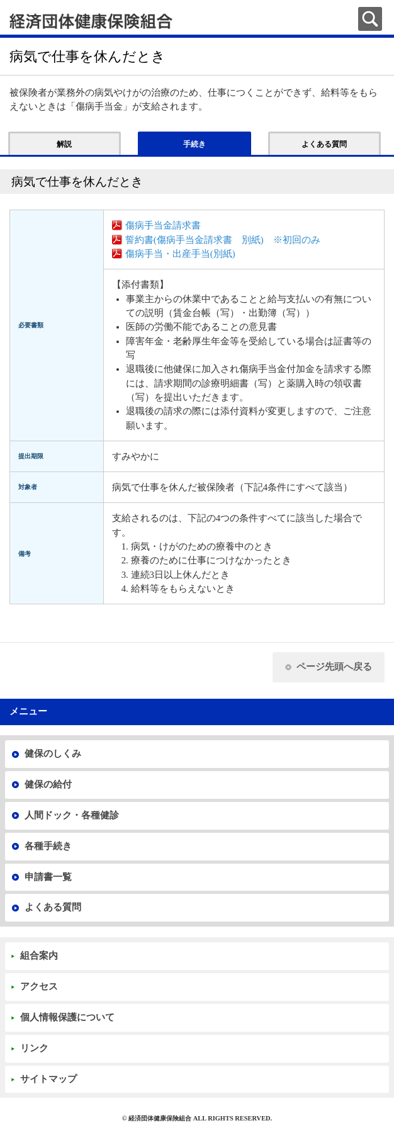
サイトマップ (48, 1079)
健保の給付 (48, 784)
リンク (34, 1048)
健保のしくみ (53, 753)
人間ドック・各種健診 (72, 815)
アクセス (39, 986)
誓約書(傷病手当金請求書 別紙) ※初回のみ (222, 240)
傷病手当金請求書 (163, 225)
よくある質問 (53, 907)
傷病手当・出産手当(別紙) (180, 254)
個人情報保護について (67, 1017)
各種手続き (48, 846)
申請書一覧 (48, 877)
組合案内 (39, 956)
